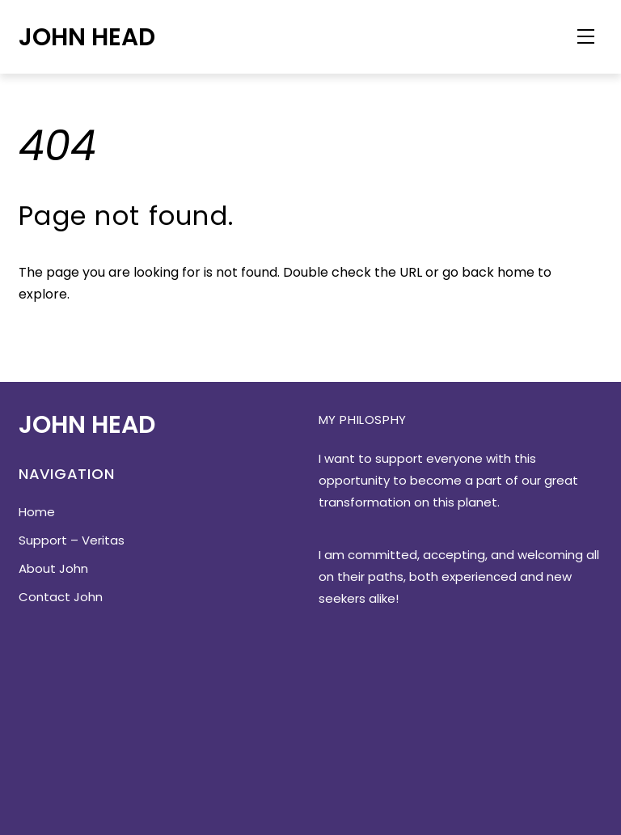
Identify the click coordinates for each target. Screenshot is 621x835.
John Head (87, 36)
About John (53, 568)
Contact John (61, 596)
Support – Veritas (72, 540)
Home (37, 511)
